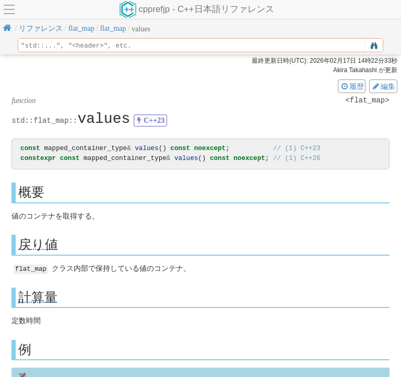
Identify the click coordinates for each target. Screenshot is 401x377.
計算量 (37, 297)
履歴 (352, 86)
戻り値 (38, 244)
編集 (383, 86)
